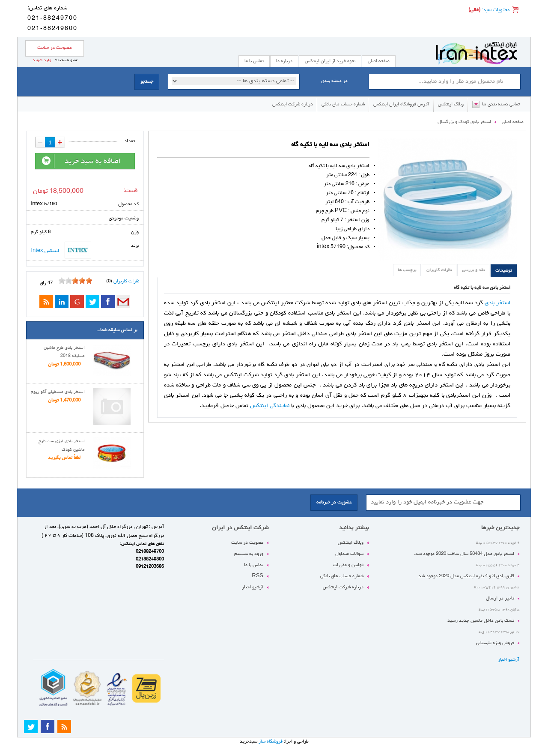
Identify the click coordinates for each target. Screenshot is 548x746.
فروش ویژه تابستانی (495, 643)
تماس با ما (253, 565)
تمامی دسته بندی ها (501, 104)
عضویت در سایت (54, 48)
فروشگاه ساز (271, 741)
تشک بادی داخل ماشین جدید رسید (480, 620)
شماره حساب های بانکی (343, 104)
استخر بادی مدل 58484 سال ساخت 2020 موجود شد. (464, 554)
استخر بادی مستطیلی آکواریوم (58, 392)
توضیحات (503, 270)
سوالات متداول (349, 554)
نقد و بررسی (473, 270)
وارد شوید (42, 60)
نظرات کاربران (439, 270)
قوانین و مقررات (348, 565)
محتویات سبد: (494, 10)
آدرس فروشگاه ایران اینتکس (401, 104)
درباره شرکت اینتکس (292, 104)
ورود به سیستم (248, 554)
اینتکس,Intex (61, 250)
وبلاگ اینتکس (451, 104)
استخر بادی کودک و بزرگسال (464, 122)
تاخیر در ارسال (500, 598)
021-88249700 (52, 18)
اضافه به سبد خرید (81, 161)
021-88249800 (52, 28)
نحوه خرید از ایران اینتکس (330, 61)
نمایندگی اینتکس (269, 405)
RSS (257, 576)
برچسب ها (407, 270)
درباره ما (284, 61)
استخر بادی (497, 303)
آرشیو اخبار (508, 659)
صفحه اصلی (379, 61)
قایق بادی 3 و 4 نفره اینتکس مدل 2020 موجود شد (466, 576)
